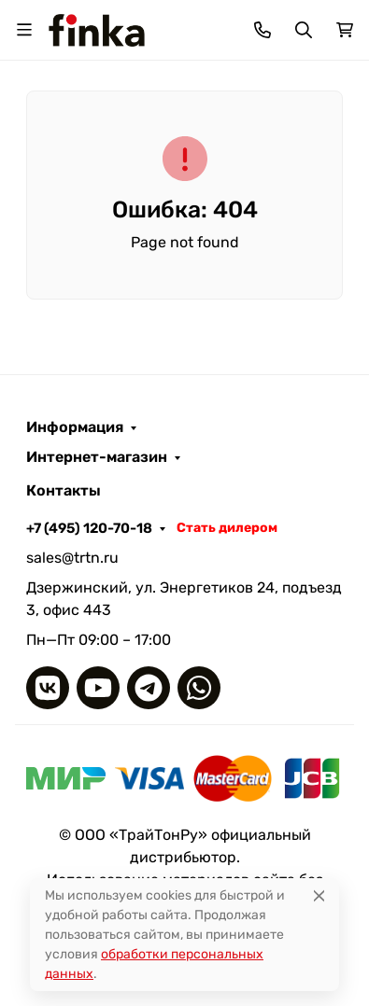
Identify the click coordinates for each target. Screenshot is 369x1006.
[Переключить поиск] (303, 30)
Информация (74, 427)
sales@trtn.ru (72, 557)
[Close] (319, 895)
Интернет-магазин (96, 457)
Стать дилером (227, 528)
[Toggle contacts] (262, 30)
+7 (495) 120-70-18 (89, 528)
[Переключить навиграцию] (24, 30)
